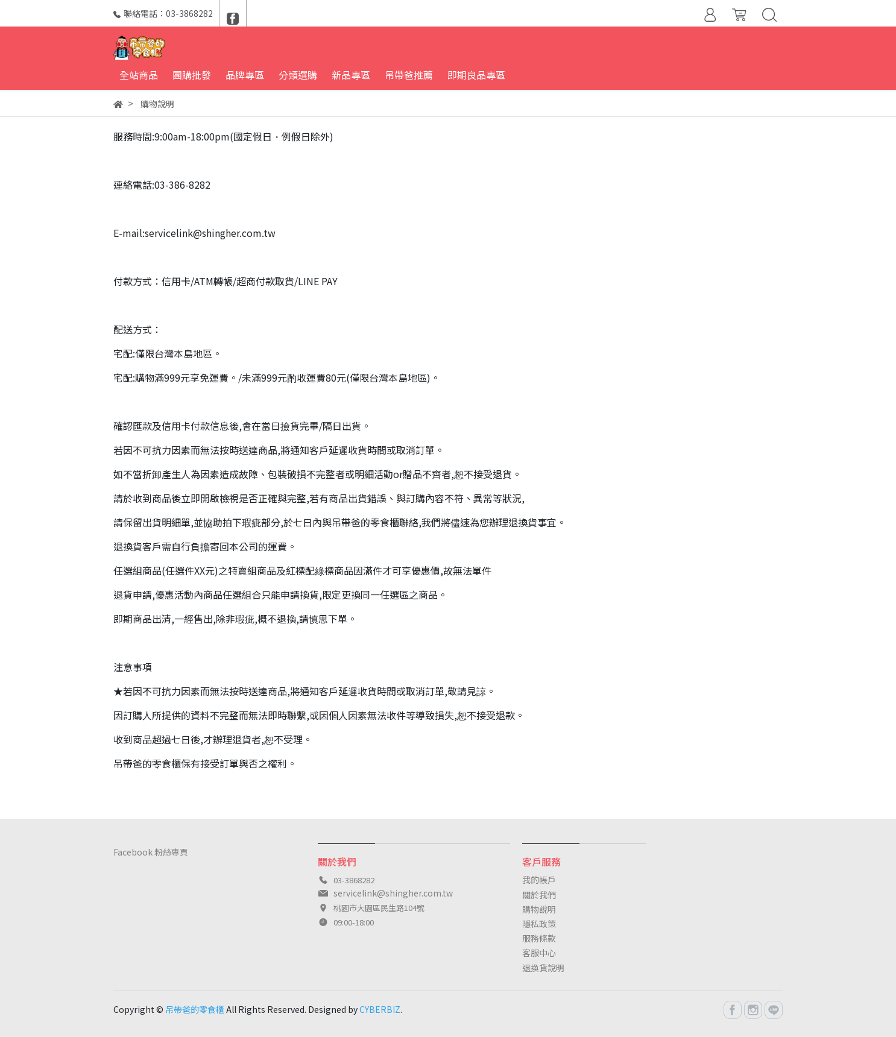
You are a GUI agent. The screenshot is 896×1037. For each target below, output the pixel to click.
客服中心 (539, 953)
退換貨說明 (543, 968)
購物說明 (539, 909)
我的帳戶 (539, 880)
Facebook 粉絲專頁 (150, 852)
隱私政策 (539, 924)
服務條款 (539, 938)
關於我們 (539, 895)
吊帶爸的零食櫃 (194, 1009)
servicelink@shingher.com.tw (393, 893)
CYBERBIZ (379, 1009)
